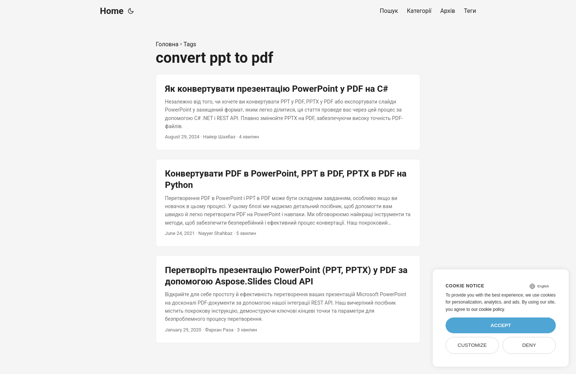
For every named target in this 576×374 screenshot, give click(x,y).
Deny (529, 345)
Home (111, 11)
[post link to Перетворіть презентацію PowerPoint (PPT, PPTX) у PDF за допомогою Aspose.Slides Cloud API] (288, 299)
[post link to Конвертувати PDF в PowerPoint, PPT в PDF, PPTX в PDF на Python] (288, 202)
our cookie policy (487, 309)
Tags (189, 44)
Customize (472, 345)
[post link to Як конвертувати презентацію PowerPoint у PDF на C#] (288, 112)
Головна (167, 44)
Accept (500, 325)
